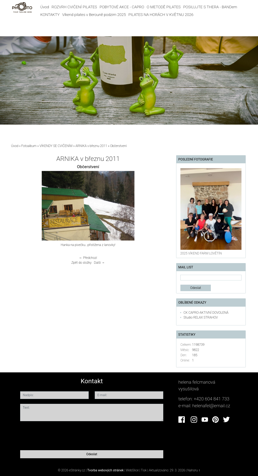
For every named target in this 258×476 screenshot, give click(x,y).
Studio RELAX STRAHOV (201, 317)
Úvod (44, 7)
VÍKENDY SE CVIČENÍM (56, 146)
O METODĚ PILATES (164, 7)
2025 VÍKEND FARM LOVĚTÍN (201, 253)
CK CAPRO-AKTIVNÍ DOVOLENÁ (206, 313)
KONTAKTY (50, 14)
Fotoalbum (28, 146)
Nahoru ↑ (193, 470)
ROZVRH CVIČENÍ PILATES (74, 7)
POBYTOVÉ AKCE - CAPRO (122, 7)
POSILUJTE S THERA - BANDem (210, 7)
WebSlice (132, 470)
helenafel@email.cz (211, 405)
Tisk (144, 470)
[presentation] (50, 435)
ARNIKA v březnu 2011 (91, 146)
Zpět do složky (81, 263)
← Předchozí (88, 258)
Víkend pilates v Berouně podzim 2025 (94, 14)
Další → (99, 263)
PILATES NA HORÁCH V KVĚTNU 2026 (160, 14)
